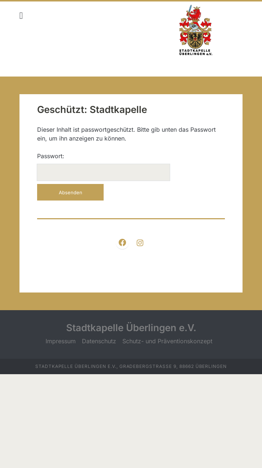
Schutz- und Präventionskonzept (167, 341)
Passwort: (103, 166)
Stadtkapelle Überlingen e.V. (131, 327)
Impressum (61, 341)
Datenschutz (99, 341)
